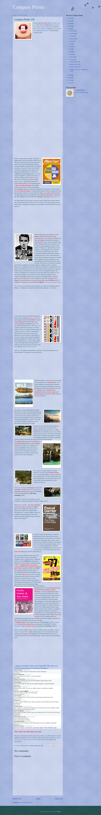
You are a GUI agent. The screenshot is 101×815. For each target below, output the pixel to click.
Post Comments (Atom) (26, 802)
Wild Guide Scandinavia (20, 487)
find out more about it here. (30, 346)
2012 (69, 83)
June (70, 46)
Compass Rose (80, 90)
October (71, 36)
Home (38, 799)
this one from (47, 30)
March (71, 54)
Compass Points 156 (74, 61)
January (71, 59)
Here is (16, 286)
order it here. (56, 196)
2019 (69, 21)
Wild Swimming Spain (33, 489)
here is (19, 350)
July (70, 44)
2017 (69, 26)
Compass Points (28, 7)
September (72, 38)
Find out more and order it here (53, 282)
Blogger (59, 811)
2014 (69, 77)
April (70, 51)
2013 (69, 80)
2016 (69, 28)
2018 (69, 23)
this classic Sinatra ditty (45, 26)
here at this (45, 202)
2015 (69, 75)
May (70, 49)
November (72, 33)
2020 (69, 18)
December (72, 31)
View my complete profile (81, 92)
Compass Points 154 (74, 67)
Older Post (59, 799)
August (71, 41)
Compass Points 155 (74, 64)
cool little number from (41, 28)
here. (46, 247)
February (72, 57)
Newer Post (17, 799)
